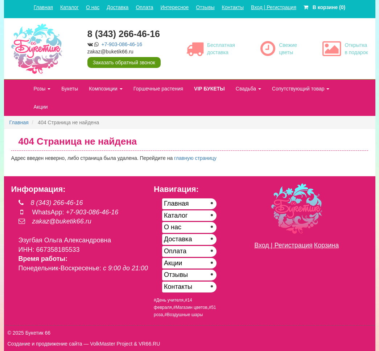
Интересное (175, 7)
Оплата (144, 7)
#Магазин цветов (190, 307)
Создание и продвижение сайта (45, 344)
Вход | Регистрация (273, 7)
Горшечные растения (158, 89)
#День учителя (169, 300)
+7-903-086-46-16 (122, 44)
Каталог (69, 7)
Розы (42, 89)
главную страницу (195, 158)
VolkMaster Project (111, 344)
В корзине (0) (324, 7)
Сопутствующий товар (301, 89)
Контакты (233, 7)
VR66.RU (149, 344)
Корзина (326, 245)
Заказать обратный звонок (124, 62)
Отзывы (205, 7)
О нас (92, 7)
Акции (41, 107)
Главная (43, 7)
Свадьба (248, 89)
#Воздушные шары (183, 314)
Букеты (69, 89)
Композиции (106, 89)
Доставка (117, 7)
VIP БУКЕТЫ (209, 89)
